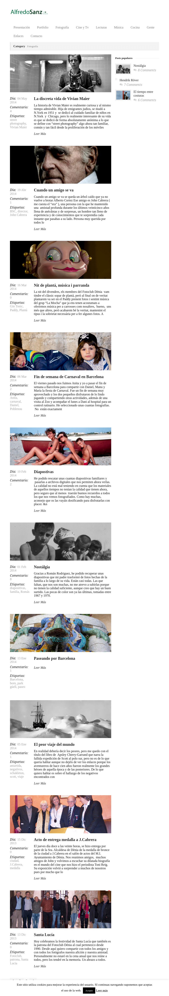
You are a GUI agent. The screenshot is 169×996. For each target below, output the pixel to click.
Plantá (23, 310)
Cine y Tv (82, 27)
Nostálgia (42, 567)
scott (13, 776)
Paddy (14, 310)
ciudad (14, 860)
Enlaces (19, 36)
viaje (21, 776)
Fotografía (62, 27)
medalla (15, 868)
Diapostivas (44, 472)
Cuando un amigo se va (54, 190)
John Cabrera (18, 215)
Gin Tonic (16, 306)
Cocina (135, 27)
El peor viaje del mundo (54, 744)
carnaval (15, 401)
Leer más (102, 990)
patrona (15, 959)
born (13, 683)
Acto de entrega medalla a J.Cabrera (65, 839)
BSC (13, 211)
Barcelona (16, 679)
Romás (25, 591)
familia (14, 591)
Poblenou (16, 409)
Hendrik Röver (129, 80)
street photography (18, 121)
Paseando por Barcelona (54, 658)
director (22, 211)
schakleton (17, 773)
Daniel (14, 405)
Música (118, 27)
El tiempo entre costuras (143, 93)
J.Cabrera (16, 864)
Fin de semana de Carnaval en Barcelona (69, 376)
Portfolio (42, 27)
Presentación (22, 27)
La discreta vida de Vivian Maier (62, 98)
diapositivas (17, 588)
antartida (15, 765)
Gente (150, 27)
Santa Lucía (44, 934)
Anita (13, 397)
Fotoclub (15, 956)
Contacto (36, 36)
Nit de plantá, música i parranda (61, 285)
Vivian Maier (18, 127)
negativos (16, 769)
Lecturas (101, 27)
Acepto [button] (89, 990)
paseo (21, 686)
